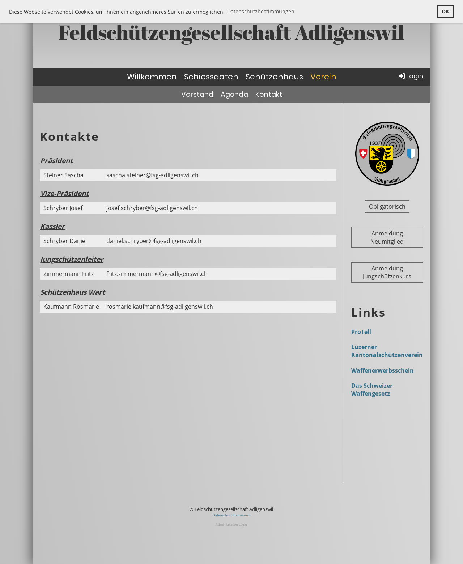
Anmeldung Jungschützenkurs (387, 272)
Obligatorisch (387, 207)
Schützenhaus (274, 76)
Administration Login (231, 524)
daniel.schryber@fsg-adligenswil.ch (153, 241)
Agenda (234, 94)
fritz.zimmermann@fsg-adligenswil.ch (157, 274)
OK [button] (445, 11)
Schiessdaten (211, 76)
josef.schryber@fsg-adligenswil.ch (152, 208)
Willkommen (152, 76)
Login (410, 76)
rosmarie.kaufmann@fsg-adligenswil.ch (159, 307)
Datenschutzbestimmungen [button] (260, 11)
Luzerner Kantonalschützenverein (387, 351)
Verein (323, 76)
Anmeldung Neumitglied (387, 237)
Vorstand (197, 94)
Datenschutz (223, 515)
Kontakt (268, 94)
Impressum (241, 515)
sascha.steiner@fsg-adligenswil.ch (152, 175)
